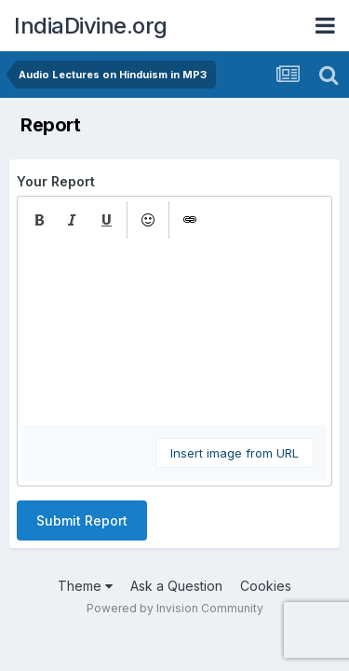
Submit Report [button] (82, 520)
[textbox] (174, 332)
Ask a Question (176, 586)
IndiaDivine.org (91, 25)
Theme (85, 586)
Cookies (265, 586)
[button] (39, 220)
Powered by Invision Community (175, 608)
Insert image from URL (234, 452)
